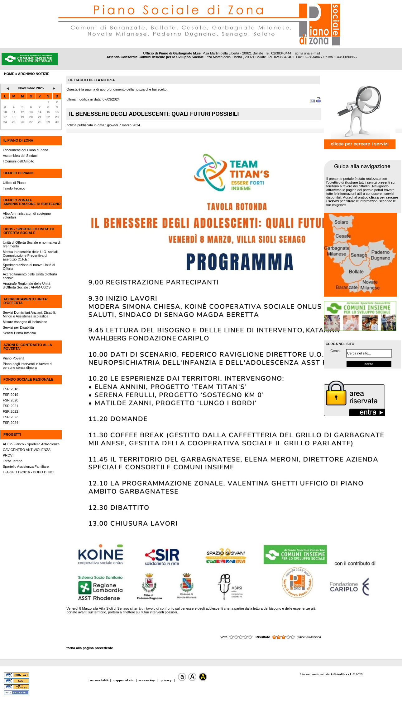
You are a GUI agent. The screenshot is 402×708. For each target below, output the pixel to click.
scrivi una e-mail (307, 53)
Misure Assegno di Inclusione (25, 322)
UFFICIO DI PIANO (18, 173)
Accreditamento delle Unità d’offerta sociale (30, 276)
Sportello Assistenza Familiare (26, 466)
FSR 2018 (10, 389)
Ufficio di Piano (14, 183)
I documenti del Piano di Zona (25, 150)
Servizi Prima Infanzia (19, 333)
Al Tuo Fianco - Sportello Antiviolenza (31, 444)
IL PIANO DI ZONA (18, 140)
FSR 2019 (10, 394)
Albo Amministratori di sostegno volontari (27, 215)
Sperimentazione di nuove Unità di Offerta (29, 266)
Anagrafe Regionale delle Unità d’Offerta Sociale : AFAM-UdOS (26, 285)
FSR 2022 (10, 411)
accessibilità (99, 680)
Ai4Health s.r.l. (341, 674)
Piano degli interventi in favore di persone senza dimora (27, 365)
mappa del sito (123, 680)
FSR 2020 (10, 400)
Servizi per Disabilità (18, 327)
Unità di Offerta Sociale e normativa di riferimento (31, 244)
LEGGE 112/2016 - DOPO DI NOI (29, 472)
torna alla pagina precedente (89, 648)
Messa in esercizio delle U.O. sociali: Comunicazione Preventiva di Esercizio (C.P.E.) (31, 255)
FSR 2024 (10, 422)
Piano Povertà (13, 358)
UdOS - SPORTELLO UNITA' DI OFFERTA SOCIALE (28, 231)
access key (147, 680)
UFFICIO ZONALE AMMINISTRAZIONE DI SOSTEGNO (31, 202)
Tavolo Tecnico (14, 188)
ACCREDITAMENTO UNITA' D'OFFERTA (25, 301)
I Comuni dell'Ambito (18, 161)
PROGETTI (12, 434)
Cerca (334, 351)
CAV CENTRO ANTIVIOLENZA (26, 450)
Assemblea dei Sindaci (20, 155)
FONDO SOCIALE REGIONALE (28, 379)
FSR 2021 (10, 406)
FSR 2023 (10, 417)
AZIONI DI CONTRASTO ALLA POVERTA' (27, 346)
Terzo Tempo (12, 461)
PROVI (8, 455)
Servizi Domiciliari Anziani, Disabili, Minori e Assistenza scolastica (29, 314)
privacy (166, 680)
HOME (9, 74)
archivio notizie (33, 74)
